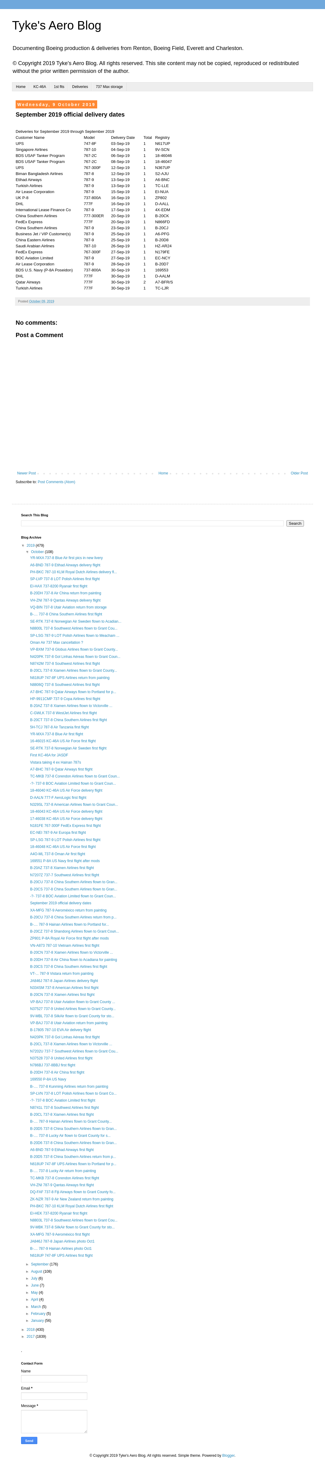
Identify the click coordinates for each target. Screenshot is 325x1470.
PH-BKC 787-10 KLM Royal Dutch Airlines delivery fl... (73, 572)
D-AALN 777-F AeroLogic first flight (58, 798)
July (35, 1278)
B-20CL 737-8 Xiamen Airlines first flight (62, 1114)
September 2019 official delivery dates (60, 903)
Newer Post (26, 473)
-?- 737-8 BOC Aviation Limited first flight (62, 1100)
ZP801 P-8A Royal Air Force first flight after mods (69, 938)
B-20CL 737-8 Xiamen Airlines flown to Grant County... (73, 670)
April (35, 1299)
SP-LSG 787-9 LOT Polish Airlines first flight (65, 840)
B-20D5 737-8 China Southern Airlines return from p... (73, 1157)
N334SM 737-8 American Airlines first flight (64, 988)
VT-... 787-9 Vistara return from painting (62, 973)
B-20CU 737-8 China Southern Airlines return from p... (73, 917)
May (35, 1292)
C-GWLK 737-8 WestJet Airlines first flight (63, 713)
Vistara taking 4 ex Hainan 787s (55, 762)
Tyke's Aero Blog (56, 25)
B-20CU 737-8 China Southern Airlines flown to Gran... (73, 882)
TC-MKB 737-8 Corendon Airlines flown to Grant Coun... (75, 776)
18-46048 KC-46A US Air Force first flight (63, 847)
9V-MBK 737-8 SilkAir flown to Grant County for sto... (72, 1227)
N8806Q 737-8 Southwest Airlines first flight (65, 685)
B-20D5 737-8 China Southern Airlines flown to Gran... (73, 1129)
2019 (31, 545)
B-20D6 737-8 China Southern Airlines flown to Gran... (73, 1143)
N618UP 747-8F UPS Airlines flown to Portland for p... (73, 1164)
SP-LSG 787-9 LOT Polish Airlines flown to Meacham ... (74, 635)
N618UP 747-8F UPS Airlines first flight (61, 1255)
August (37, 1271)
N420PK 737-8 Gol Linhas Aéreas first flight (65, 1037)
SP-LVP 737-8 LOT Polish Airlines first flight (65, 579)
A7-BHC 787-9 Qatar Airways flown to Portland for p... (73, 692)
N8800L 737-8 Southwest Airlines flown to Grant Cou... (73, 628)
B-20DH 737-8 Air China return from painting (65, 593)
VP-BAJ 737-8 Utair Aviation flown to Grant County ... (72, 1002)
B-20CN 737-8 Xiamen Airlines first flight (62, 995)
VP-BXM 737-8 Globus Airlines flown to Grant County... (74, 649)
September (40, 1264)
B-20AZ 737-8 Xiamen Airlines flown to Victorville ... (71, 706)
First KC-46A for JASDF (49, 755)
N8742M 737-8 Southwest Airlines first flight (65, 663)
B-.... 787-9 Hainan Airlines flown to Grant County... (71, 1121)
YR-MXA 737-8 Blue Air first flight (56, 734)
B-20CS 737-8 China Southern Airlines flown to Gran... (73, 889)
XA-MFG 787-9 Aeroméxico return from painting (68, 910)
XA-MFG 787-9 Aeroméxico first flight (60, 1234)
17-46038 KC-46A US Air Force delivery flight (66, 819)
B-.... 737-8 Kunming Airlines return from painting (69, 1086)
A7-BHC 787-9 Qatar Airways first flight (61, 769)
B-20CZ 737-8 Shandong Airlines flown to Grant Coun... (74, 931)
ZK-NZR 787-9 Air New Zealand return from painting (71, 1199)
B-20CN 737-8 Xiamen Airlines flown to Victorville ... (71, 952)
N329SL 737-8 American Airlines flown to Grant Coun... (74, 804)
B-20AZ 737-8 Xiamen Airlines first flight (62, 868)
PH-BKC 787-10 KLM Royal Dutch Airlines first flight (71, 1206)
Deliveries (80, 87)
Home (21, 87)
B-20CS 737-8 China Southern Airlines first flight (68, 967)
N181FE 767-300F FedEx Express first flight (65, 826)
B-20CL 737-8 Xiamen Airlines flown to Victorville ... (71, 1044)
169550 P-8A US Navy (48, 1079)
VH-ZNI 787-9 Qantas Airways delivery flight (65, 600)
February (38, 1314)
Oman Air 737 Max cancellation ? (56, 642)
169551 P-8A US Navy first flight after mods (65, 861)
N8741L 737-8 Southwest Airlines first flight (64, 1108)
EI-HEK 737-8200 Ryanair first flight (58, 1213)
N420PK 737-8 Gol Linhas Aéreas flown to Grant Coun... (75, 657)
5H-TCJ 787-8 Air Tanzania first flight (59, 727)
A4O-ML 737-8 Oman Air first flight (57, 854)
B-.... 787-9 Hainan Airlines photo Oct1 (61, 1248)
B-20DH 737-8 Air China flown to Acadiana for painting (73, 960)
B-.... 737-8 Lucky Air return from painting (63, 1171)
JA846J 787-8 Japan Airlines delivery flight (64, 981)
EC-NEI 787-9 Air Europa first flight (58, 832)
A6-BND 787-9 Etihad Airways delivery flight (65, 565)
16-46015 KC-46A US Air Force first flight (63, 741)
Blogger (228, 1455)
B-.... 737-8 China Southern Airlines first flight (66, 614)
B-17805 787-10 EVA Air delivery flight (60, 1030)
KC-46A (39, 87)
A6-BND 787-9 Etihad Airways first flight (62, 1150)
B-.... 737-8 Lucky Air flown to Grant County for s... (70, 1136)
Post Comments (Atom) (56, 482)
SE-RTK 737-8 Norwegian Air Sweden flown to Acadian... (75, 621)
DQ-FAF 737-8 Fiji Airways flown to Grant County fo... (73, 1192)
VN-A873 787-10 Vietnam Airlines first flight (64, 945)
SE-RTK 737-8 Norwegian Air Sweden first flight (68, 748)
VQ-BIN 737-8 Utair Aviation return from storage (68, 607)
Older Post (299, 473)
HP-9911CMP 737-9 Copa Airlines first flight (65, 699)
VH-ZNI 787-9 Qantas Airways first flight (62, 1185)
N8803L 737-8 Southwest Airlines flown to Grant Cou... (73, 1220)
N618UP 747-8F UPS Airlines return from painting (70, 678)
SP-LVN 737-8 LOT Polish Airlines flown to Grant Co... (73, 1093)
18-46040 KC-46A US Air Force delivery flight (66, 790)
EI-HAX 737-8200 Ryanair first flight (58, 586)
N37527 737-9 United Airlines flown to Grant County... (73, 1009)
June (35, 1285)
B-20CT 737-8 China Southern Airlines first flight (68, 720)
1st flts (59, 87)
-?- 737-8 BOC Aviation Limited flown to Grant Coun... (73, 783)
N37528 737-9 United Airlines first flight (61, 1058)
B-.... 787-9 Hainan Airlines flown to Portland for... (69, 924)
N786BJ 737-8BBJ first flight (52, 1065)
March (36, 1307)
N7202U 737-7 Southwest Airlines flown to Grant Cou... (74, 1051)
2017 (31, 1336)
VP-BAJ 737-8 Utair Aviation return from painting (68, 1023)
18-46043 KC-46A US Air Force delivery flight (66, 811)
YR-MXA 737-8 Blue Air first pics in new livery (66, 558)
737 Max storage (109, 87)
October (38, 552)
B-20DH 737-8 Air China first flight (57, 1072)
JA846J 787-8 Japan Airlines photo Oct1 (62, 1241)
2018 (31, 1330)
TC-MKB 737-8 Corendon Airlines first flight (64, 1178)
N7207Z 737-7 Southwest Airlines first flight (64, 875)
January (38, 1320)
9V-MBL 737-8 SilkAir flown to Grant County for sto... (72, 1016)
